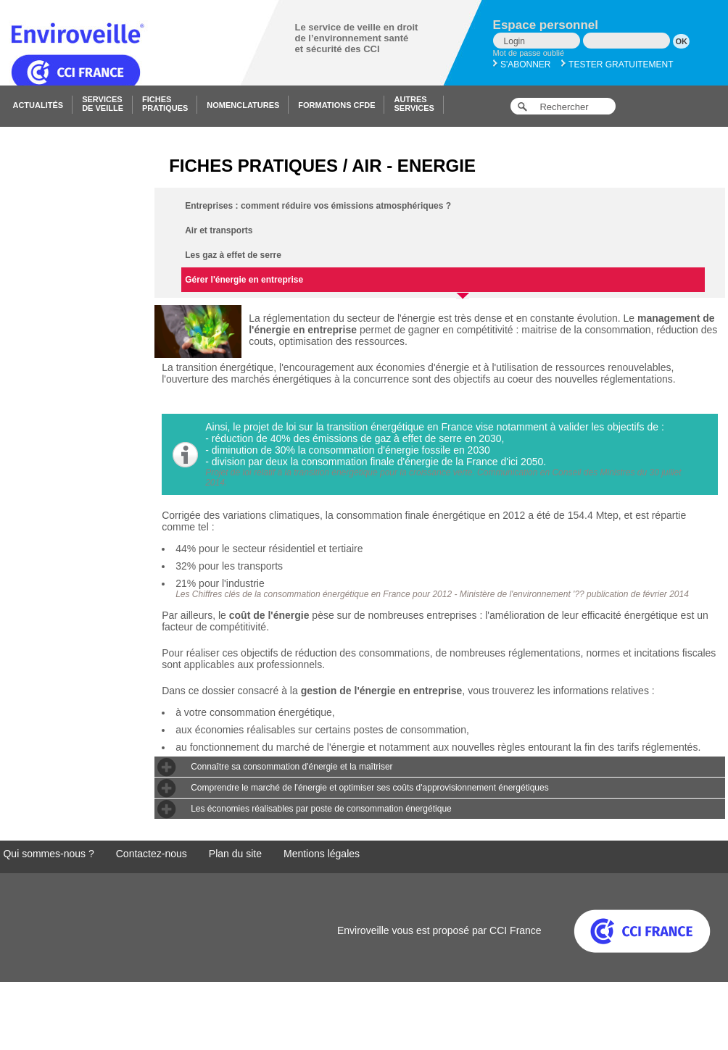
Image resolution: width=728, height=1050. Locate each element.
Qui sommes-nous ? (48, 853)
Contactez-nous (151, 853)
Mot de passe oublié (528, 53)
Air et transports (218, 230)
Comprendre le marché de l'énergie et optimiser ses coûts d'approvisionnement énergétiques (370, 788)
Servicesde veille (102, 103)
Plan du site (235, 853)
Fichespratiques (165, 103)
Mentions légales (322, 853)
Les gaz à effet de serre (233, 255)
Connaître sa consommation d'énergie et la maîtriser (291, 767)
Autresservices (414, 103)
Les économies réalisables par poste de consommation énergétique (321, 809)
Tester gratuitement (617, 64)
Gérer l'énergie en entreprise (325, 283)
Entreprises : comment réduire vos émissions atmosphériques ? (318, 206)
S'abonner (522, 64)
